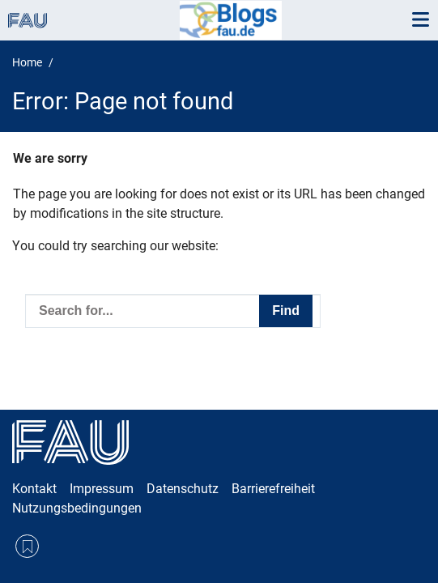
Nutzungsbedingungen (77, 508)
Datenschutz (183, 488)
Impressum (102, 488)
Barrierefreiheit (273, 488)
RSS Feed (27, 546)
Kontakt (34, 488)
